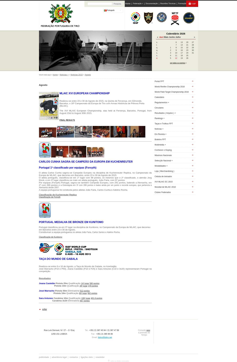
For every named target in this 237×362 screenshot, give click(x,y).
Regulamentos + (162, 102)
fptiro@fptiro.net (105, 337)
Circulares (159, 108)
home (55, 75)
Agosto (88, 75)
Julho (178, 37)
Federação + (138, 3)
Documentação (152, 3)
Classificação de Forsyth (50, 197)
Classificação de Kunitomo (50, 237)
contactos (73, 357)
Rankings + (160, 118)
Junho (172, 37)
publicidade (44, 357)
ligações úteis (87, 357)
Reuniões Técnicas (168, 3)
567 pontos (85, 301)
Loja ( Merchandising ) (164, 171)
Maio (166, 37)
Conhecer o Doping (163, 150)
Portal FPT (159, 81)
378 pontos (93, 286)
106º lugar (85, 298)
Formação (182, 3)
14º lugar (85, 283)
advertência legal (59, 357)
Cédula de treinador (163, 176)
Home (128, 3)
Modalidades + (161, 166)
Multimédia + (160, 145)
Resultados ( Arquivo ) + (165, 113)
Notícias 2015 (77, 75)
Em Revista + (161, 134)
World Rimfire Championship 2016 (170, 87)
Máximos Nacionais (163, 155)
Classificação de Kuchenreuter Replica (58, 194)
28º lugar (84, 286)
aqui (148, 330)
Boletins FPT (160, 139)
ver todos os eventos (177, 63)
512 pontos (85, 291)
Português (109, 10)
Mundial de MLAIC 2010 (165, 187)
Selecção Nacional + (164, 160)
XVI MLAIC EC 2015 (164, 182)
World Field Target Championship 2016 (172, 92)
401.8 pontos (96, 298)
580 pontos (94, 283)
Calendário (159, 97)
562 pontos (92, 293)
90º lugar (83, 293)
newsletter (100, 357)
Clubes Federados (163, 192)
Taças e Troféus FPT (164, 123)
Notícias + (64, 75)
